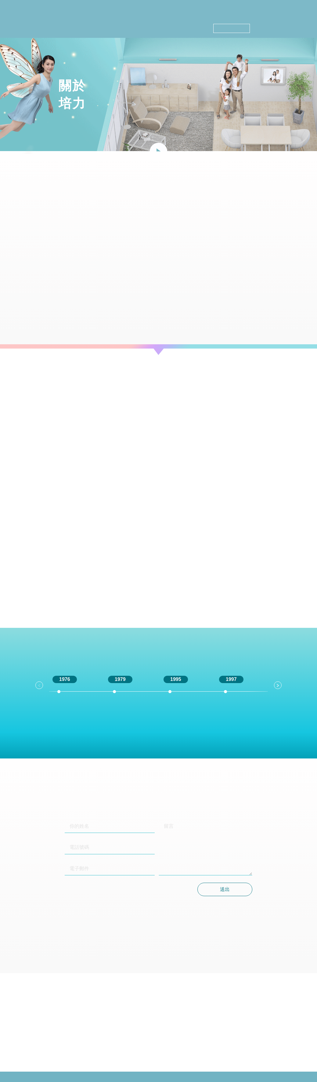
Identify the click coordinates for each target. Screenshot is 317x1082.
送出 (225, 889)
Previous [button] (39, 685)
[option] (75, 697)
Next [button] (278, 685)
